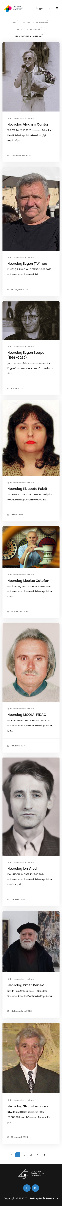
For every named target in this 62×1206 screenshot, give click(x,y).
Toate (14, 21)
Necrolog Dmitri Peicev (25, 985)
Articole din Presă (30, 28)
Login (40, 8)
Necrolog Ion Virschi (23, 868)
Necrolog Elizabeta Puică (27, 488)
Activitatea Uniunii (36, 21)
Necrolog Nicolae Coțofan (28, 580)
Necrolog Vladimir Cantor (27, 124)
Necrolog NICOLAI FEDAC (26, 714)
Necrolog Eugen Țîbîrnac (27, 263)
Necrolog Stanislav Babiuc (28, 1106)
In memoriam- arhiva (29, 35)
